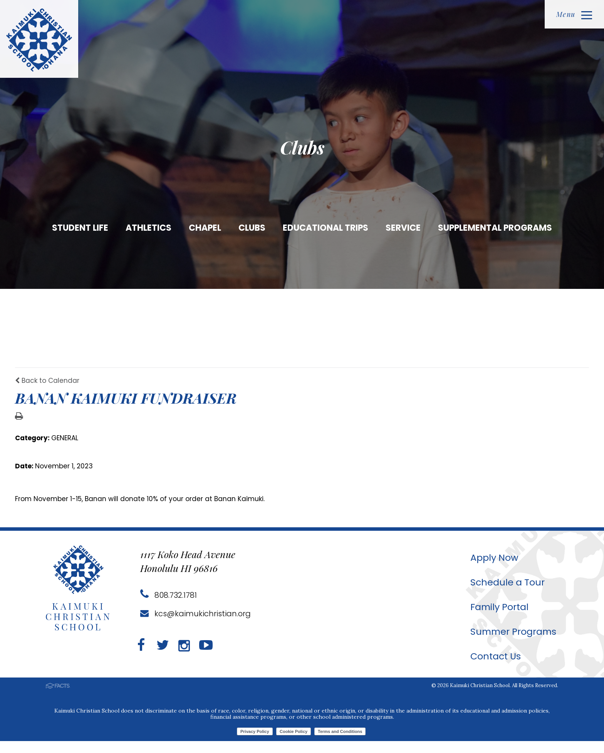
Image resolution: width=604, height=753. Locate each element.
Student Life (80, 228)
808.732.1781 (168, 607)
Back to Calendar (47, 392)
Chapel (205, 228)
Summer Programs (512, 643)
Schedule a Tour (505, 594)
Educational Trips (325, 228)
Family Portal (497, 618)
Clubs (251, 228)
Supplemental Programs (495, 228)
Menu (574, 14)
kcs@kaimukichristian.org (195, 625)
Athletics (148, 228)
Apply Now (492, 569)
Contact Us (494, 668)
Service (403, 228)
